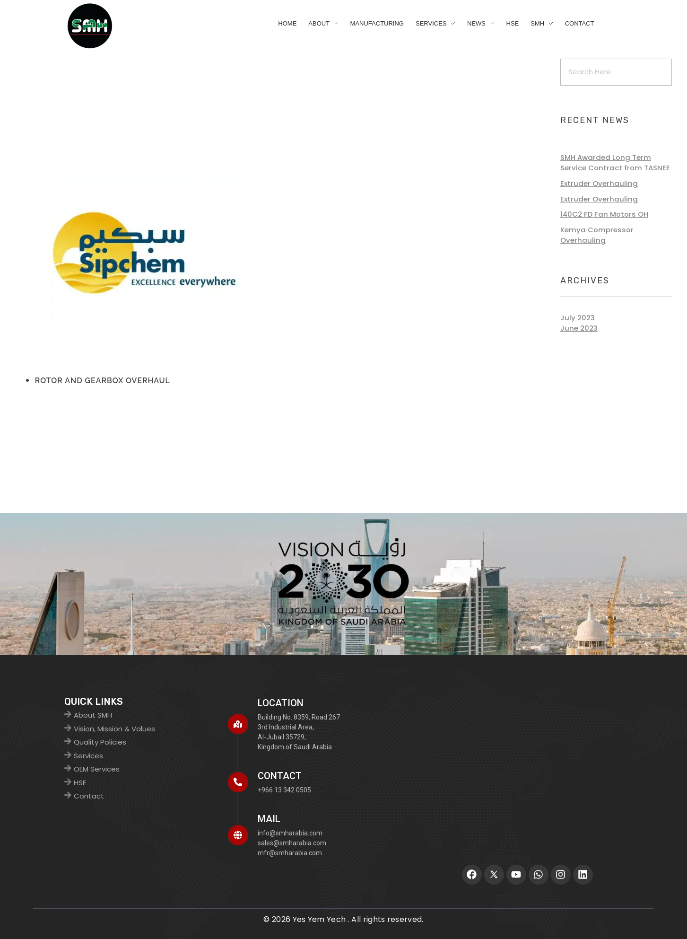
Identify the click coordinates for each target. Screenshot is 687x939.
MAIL (269, 819)
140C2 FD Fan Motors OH (604, 214)
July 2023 (577, 318)
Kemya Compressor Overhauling (597, 235)
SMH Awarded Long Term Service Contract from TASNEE (615, 162)
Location (281, 703)
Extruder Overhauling (599, 183)
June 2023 (579, 328)
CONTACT (280, 775)
